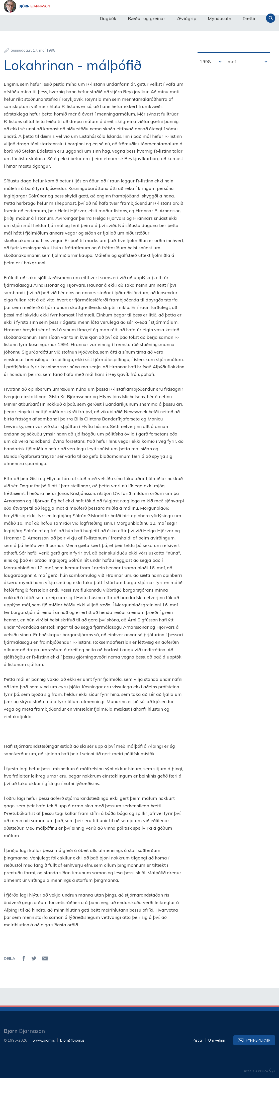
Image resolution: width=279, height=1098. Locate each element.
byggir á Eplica (259, 1090)
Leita (270, 18)
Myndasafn (219, 18)
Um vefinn (216, 1060)
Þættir (249, 18)
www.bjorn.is (44, 1060)
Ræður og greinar (146, 18)
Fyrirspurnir (258, 1060)
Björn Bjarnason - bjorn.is (54, 18)
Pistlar (198, 1060)
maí (232, 81)
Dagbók (108, 18)
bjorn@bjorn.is (72, 1060)
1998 (205, 81)
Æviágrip (186, 18)
